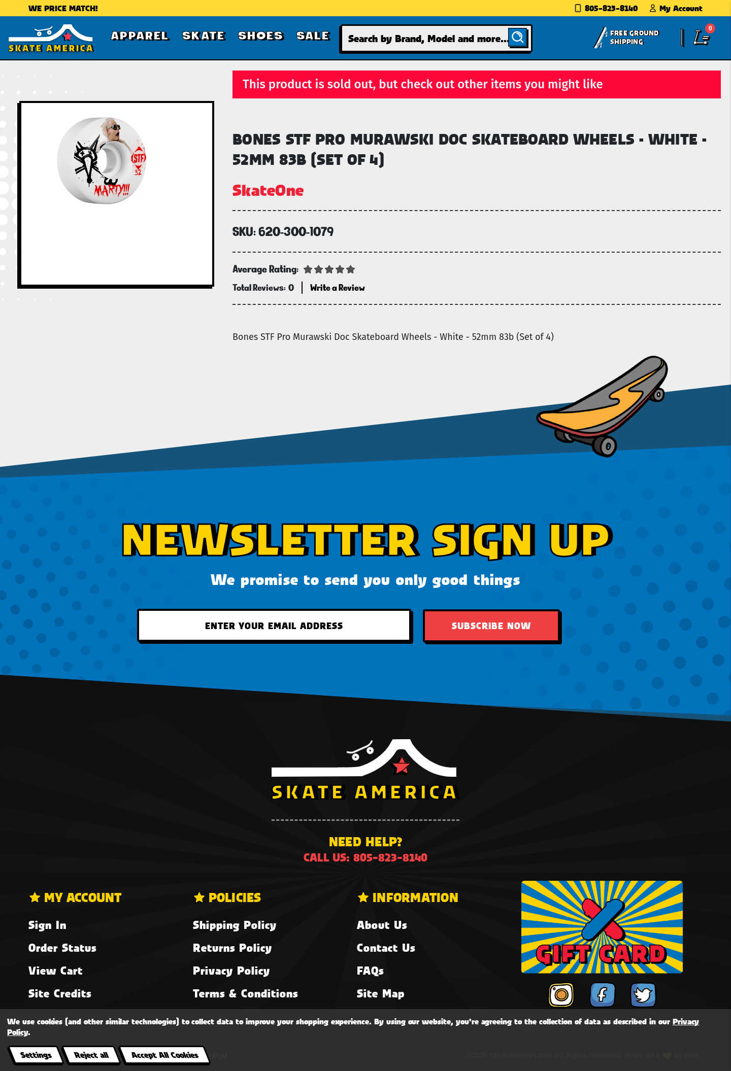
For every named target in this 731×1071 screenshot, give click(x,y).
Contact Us (386, 947)
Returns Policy (232, 947)
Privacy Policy (231, 970)
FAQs (370, 970)
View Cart (55, 970)
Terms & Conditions (245, 993)
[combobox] (437, 38)
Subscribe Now (491, 625)
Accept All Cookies (164, 1054)
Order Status (62, 947)
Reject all (91, 1054)
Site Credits (59, 993)
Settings (35, 1054)
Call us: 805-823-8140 (365, 857)
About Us (382, 924)
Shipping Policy (235, 924)
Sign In (47, 924)
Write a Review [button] (337, 287)
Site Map (381, 993)
